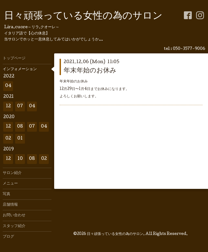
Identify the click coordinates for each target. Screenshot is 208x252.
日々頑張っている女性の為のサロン (83, 16)
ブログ (8, 237)
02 (8, 138)
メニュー (10, 184)
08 (20, 126)
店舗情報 (10, 205)
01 (20, 138)
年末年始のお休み (90, 71)
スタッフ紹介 (14, 226)
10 (20, 159)
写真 (6, 194)
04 (8, 86)
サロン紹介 (12, 173)
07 (20, 106)
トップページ (14, 58)
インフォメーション (20, 69)
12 (8, 106)
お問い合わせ (14, 215)
